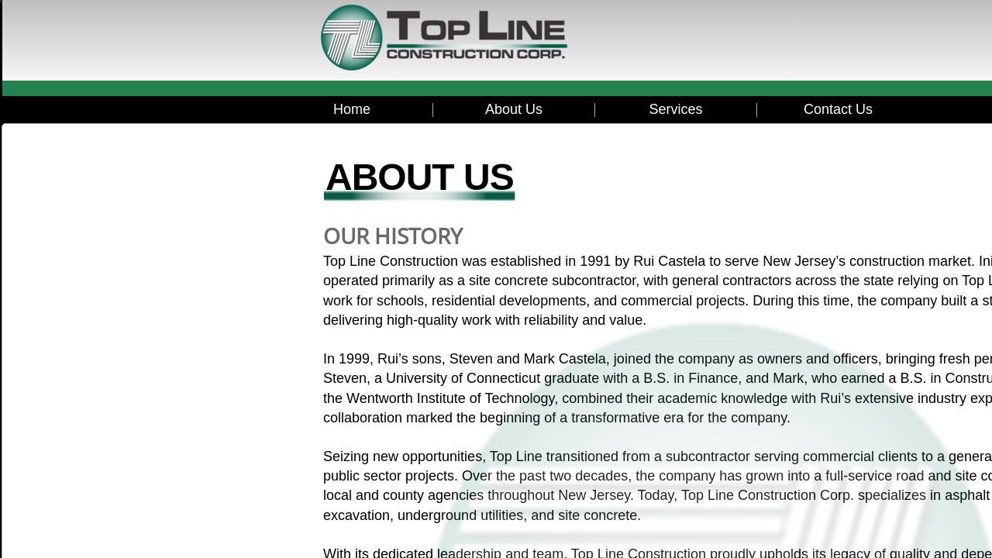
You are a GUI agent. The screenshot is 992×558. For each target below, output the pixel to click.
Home (351, 109)
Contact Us (838, 109)
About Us (513, 109)
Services (675, 109)
